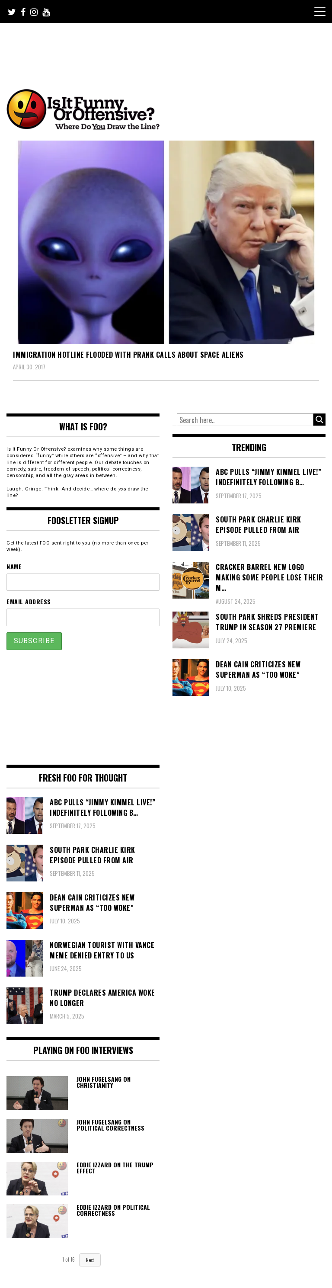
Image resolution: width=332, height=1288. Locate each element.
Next (90, 1259)
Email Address (28, 601)
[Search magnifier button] (319, 419)
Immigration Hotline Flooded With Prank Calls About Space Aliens (128, 354)
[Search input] (245, 420)
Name (14, 566)
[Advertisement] (168, 46)
